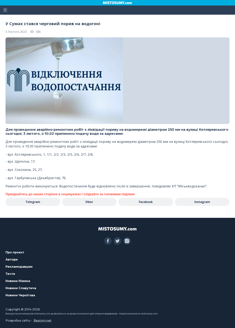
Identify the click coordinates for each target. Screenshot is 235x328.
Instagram (202, 202)
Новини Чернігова (20, 295)
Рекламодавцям (19, 266)
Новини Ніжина (18, 281)
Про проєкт (15, 252)
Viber (89, 202)
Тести (10, 274)
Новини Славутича (21, 288)
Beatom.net (42, 320)
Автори (12, 259)
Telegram (33, 202)
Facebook (146, 202)
